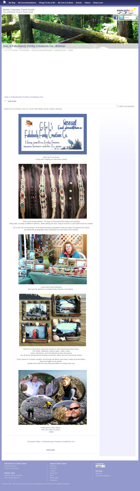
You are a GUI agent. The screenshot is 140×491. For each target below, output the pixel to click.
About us (53, 466)
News (52, 475)
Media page (54, 478)
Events (79, 3)
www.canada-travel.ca (12, 478)
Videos (87, 3)
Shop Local (98, 3)
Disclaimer (53, 480)
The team (53, 468)
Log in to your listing (11, 468)
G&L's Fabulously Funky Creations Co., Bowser (34, 46)
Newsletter (53, 473)
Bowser (70, 50)
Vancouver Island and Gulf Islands (42, 50)
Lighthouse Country (60, 50)
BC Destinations (25, 50)
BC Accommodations (27, 3)
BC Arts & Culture (65, 3)
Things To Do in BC (47, 3)
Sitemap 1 (99, 473)
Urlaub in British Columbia (13, 475)
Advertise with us (10, 466)
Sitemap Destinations (103, 475)
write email (12, 101)
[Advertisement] (70, 72)
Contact (52, 471)
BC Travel (15, 50)
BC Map (12, 3)
